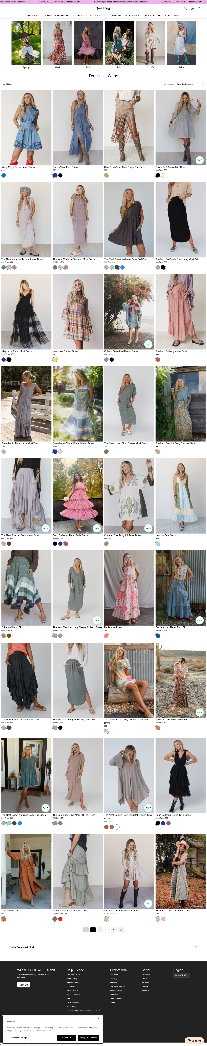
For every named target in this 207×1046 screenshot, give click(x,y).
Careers (113, 1002)
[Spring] (26, 45)
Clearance (148, 16)
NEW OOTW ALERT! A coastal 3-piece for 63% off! (62, 2)
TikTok (144, 978)
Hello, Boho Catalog (169, 16)
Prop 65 (70, 998)
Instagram (146, 974)
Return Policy (72, 978)
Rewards (113, 983)
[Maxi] (58, 45)
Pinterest (145, 990)
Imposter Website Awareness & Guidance (83, 1011)
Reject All (66, 1038)
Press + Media (116, 990)
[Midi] (89, 45)
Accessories (132, 16)
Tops (106, 16)
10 (114, 930)
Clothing (47, 16)
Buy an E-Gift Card (117, 986)
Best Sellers (62, 16)
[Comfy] (151, 45)
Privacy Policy (72, 990)
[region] (52, 1029)
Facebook (146, 983)
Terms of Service (73, 994)
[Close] (98, 1018)
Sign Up (24, 985)
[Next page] (121, 929)
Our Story (114, 974)
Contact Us (71, 986)
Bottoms (95, 16)
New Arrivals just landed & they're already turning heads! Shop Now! (123, 2)
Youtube (145, 986)
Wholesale (114, 994)
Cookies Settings (19, 1038)
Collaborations (116, 998)
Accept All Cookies (88, 1038)
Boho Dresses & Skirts (103, 947)
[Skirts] (182, 45)
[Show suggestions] (181, 975)
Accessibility (71, 1006)
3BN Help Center (73, 974)
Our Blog (113, 978)
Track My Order (73, 1002)
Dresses (116, 16)
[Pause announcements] (204, 2)
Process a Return (73, 983)
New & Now (32, 16)
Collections (80, 16)
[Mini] (120, 45)
